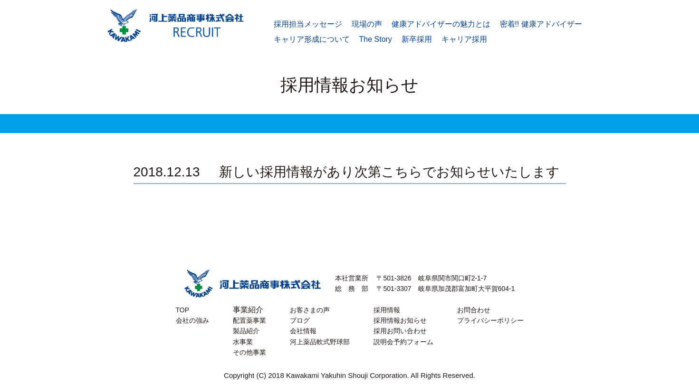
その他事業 (249, 352)
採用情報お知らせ (400, 320)
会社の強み (192, 320)
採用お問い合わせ (400, 331)
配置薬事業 (249, 320)
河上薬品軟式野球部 (320, 342)
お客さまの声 (310, 310)
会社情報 (303, 331)
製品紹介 (246, 331)
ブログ (300, 320)
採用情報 (386, 310)
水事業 (243, 342)
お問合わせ (473, 310)
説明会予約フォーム (403, 342)
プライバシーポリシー (490, 320)
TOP (183, 310)
